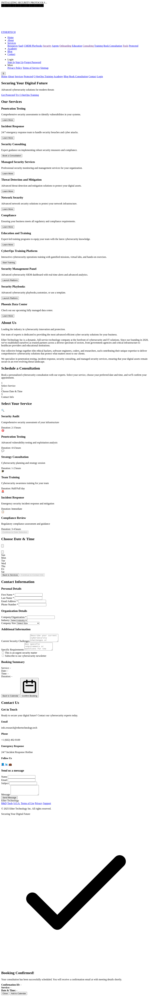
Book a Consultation (11, 155)
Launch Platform (10, 280)
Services (11, 43)
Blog (9, 51)
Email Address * (9, 601)
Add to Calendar (18, 998)
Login (100, 76)
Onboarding (65, 45)
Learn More (7, 120)
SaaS (20, 45)
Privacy (38, 808)
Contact (11, 54)
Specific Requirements (12, 652)
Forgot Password (32, 62)
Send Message (9, 802)
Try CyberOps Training (27, 95)
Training (98, 45)
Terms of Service (31, 68)
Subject (5, 786)
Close (5, 998)
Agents (55, 45)
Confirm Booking (29, 690)
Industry (5, 620)
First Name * (7, 594)
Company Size (8, 623)
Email (4, 782)
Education (77, 45)
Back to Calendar (10, 698)
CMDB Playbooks (33, 45)
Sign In (11, 62)
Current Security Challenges (15, 642)
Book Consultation (112, 45)
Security (47, 45)
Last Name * (7, 598)
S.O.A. (16, 808)
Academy (12, 48)
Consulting (88, 45)
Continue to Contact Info (32, 575)
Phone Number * (9, 604)
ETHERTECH (8, 32)
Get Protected (8, 95)
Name (4, 779)
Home (10, 37)
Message (5, 799)
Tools (125, 45)
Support (47, 808)
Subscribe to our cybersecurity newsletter (24, 658)
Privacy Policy (14, 68)
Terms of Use (27, 808)
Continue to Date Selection (14, 532)
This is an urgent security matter (19, 655)
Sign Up (19, 62)
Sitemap (44, 68)
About (10, 40)
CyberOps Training (43, 76)
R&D (4, 808)
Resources (12, 45)
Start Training (8, 262)
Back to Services (10, 575)
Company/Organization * (14, 617)
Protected (133, 45)
